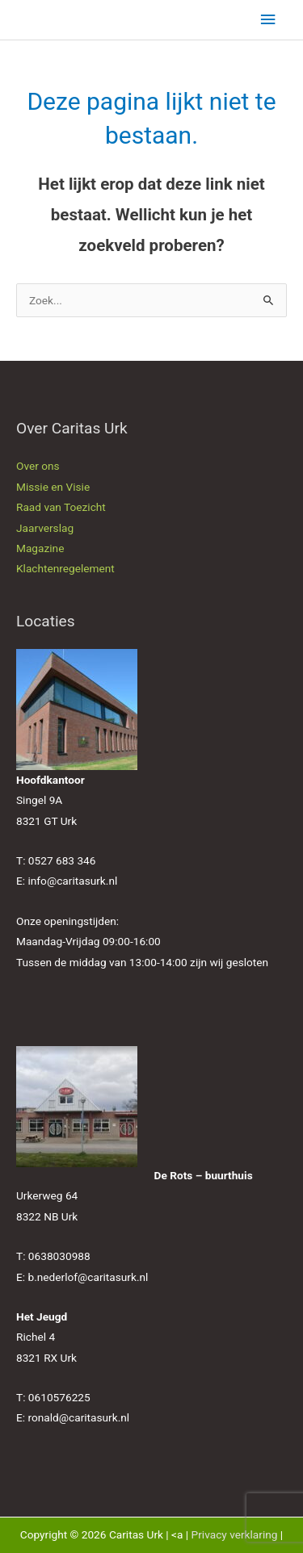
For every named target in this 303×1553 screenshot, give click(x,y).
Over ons (38, 465)
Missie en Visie (53, 486)
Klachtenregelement (65, 568)
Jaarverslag (45, 527)
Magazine (40, 548)
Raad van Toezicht (61, 506)
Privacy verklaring (234, 1534)
